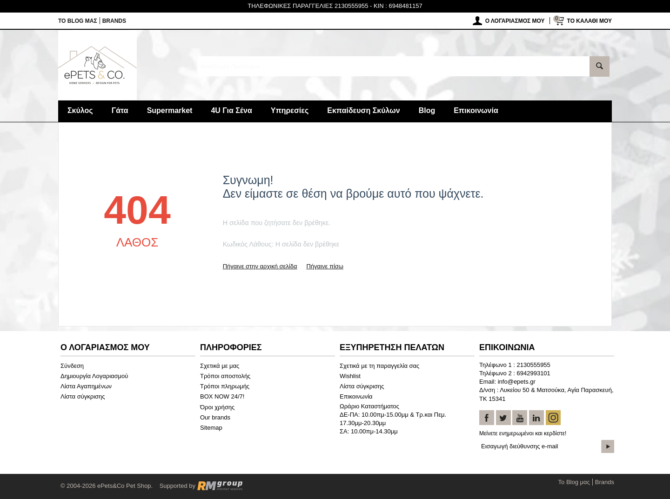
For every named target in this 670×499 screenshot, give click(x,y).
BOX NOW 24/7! (222, 396)
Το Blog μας (77, 21)
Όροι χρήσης (217, 407)
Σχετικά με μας (219, 365)
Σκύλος (80, 110)
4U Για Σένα (231, 110)
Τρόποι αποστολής (225, 376)
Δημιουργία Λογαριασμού (94, 376)
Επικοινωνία (476, 110)
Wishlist (350, 376)
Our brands (215, 417)
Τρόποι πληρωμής (224, 386)
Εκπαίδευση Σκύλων (363, 110)
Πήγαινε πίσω (324, 266)
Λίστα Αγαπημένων (86, 386)
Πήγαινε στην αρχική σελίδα (260, 266)
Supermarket (170, 110)
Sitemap (211, 427)
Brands (114, 21)
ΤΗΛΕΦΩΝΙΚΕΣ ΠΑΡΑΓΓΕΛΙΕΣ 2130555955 (308, 5)
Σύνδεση (72, 365)
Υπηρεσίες (290, 110)
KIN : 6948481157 (398, 5)
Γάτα (120, 110)
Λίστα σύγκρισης (82, 396)
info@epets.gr (517, 381)
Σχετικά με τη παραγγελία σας (379, 365)
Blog (427, 110)
